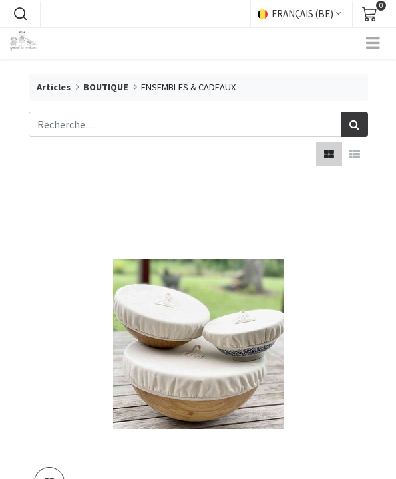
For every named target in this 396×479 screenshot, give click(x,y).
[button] (20, 14)
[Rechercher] (354, 124)
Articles (54, 87)
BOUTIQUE (105, 87)
